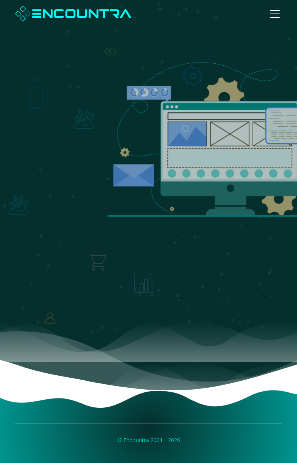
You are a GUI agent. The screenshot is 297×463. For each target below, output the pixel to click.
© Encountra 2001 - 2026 (148, 440)
